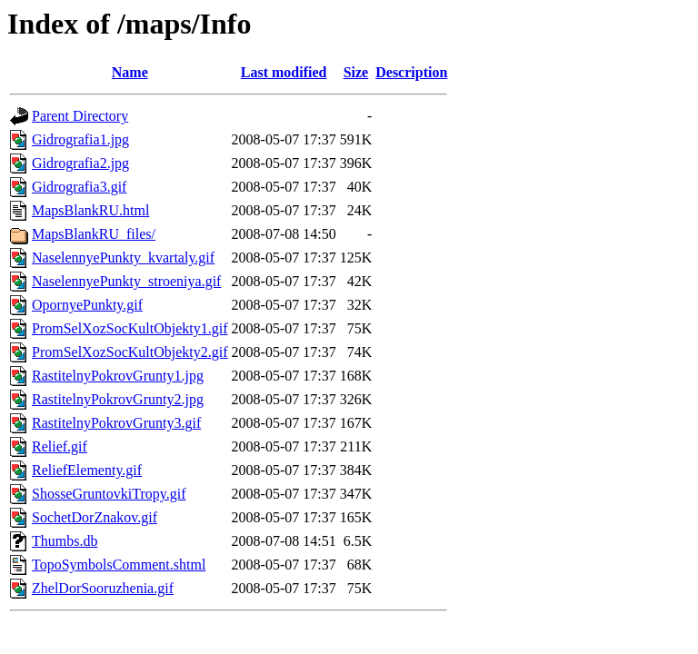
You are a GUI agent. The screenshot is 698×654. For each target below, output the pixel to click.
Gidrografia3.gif (79, 186)
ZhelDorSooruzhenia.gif (103, 588)
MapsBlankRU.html (90, 210)
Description (411, 72)
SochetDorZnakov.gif (94, 517)
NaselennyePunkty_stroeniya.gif (126, 281)
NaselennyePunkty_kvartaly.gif (123, 257)
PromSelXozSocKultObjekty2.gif (130, 352)
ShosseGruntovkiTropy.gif (109, 493)
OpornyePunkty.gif (87, 304)
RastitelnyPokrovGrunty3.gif (116, 423)
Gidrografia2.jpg (80, 163)
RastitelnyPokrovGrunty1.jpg (118, 375)
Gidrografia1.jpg (80, 139)
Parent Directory (80, 116)
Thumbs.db (64, 541)
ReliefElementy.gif (87, 470)
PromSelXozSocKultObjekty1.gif (130, 328)
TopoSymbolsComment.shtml (118, 564)
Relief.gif (59, 446)
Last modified (284, 72)
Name (130, 72)
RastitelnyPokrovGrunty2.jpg (118, 399)
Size (356, 72)
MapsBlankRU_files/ (93, 234)
